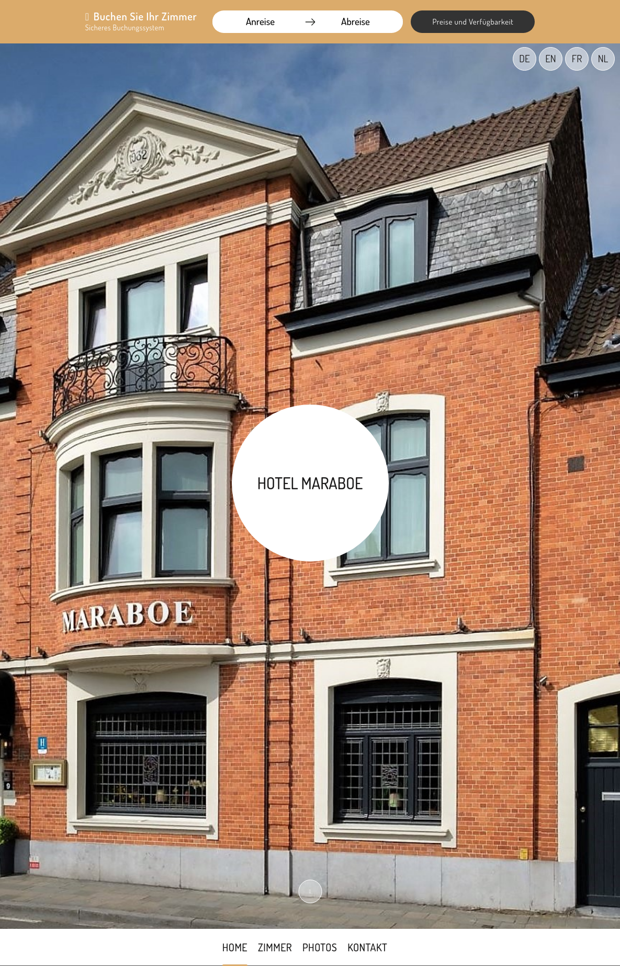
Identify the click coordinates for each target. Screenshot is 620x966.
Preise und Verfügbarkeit (472, 22)
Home (234, 947)
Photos (319, 947)
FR (577, 58)
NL (603, 58)
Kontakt (367, 947)
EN (550, 58)
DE (524, 58)
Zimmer (275, 947)
